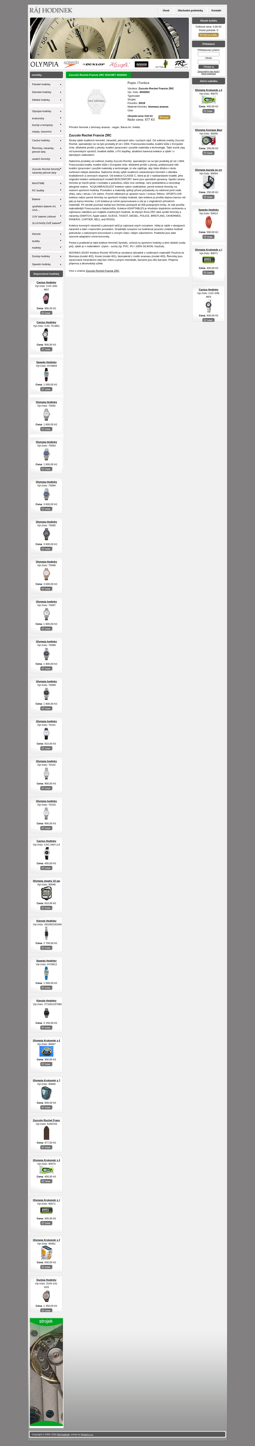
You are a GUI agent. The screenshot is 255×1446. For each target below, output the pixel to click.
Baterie (36, 199)
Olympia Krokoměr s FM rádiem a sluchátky (60, 1240)
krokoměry (38, 118)
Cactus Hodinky (208, 289)
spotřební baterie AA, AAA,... (44, 208)
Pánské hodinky (41, 84)
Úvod (166, 10)
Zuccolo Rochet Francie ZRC (102, 270)
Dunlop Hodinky (46, 1279)
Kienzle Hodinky (46, 920)
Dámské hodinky (41, 92)
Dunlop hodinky (41, 256)
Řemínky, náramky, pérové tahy (43, 150)
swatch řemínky (41, 158)
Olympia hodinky (41, 111)
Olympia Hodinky (46, 402)
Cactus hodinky (41, 140)
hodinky (36, 247)
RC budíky (38, 190)
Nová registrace (208, 74)
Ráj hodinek (63, 1434)
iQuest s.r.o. (87, 1434)
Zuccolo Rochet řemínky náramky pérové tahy (46, 171)
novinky (37, 74)
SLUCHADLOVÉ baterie (46, 223)
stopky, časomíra (41, 131)
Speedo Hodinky (208, 209)
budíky (36, 241)
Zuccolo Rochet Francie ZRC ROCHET (56, 1120)
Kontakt (216, 10)
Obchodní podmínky (190, 10)
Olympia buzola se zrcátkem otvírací (217, 169)
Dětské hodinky (41, 99)
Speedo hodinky (41, 264)
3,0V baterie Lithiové (44, 216)
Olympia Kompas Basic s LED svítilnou (219, 129)
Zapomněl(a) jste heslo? (208, 71)
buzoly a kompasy (42, 124)
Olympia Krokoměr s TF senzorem (54, 1080)
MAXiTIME (38, 183)
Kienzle (36, 233)
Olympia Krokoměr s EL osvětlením (217, 90)
